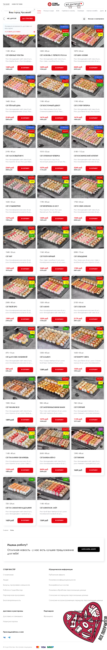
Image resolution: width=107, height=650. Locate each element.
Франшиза (48, 616)
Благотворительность (12, 600)
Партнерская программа (14, 595)
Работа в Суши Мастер (13, 590)
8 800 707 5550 (17, 4)
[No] (11, 18)
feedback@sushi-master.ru (89, 621)
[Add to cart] (25, 67)
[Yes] (27, 18)
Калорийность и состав (59, 585)
